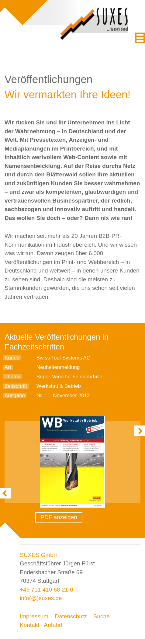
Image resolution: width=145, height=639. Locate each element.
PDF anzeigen (58, 517)
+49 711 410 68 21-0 (46, 589)
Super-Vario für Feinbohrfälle (69, 377)
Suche (101, 616)
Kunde (12, 357)
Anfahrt (53, 625)
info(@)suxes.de (41, 598)
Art (8, 367)
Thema (13, 376)
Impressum (34, 616)
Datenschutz (71, 616)
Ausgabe (15, 395)
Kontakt (29, 625)
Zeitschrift (16, 386)
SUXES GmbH (39, 555)
